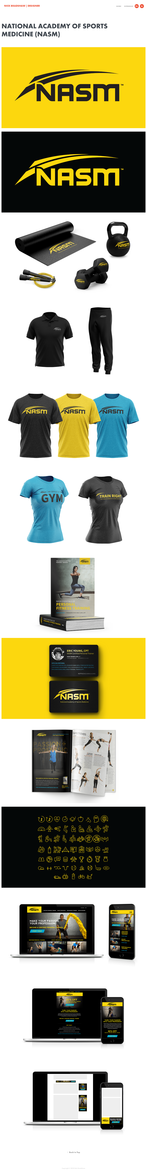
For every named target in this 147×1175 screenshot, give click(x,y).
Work (118, 6)
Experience (128, 6)
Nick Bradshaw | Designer (22, 5)
